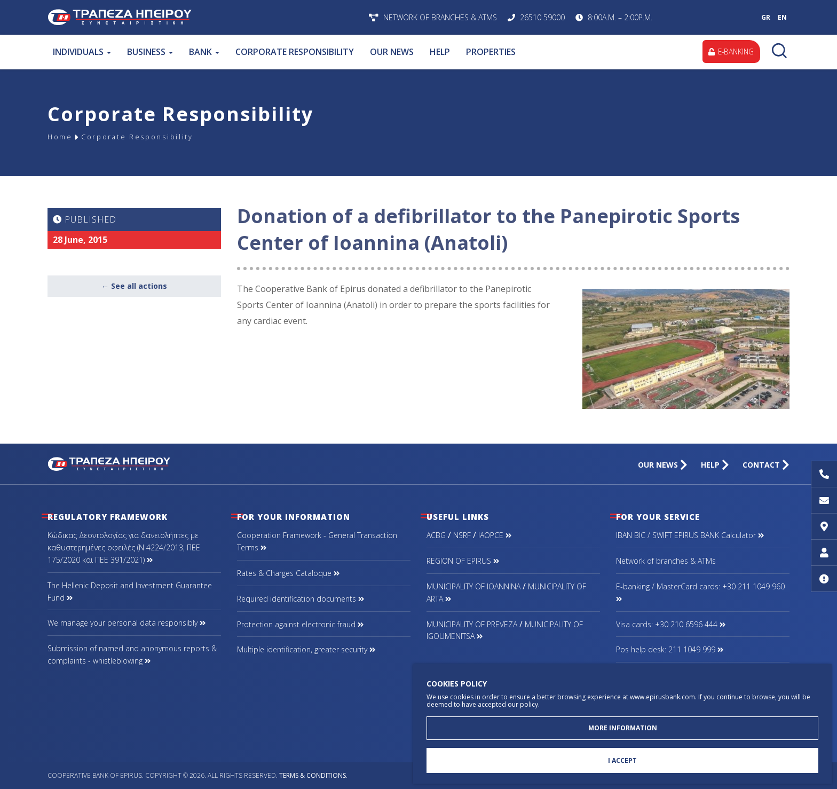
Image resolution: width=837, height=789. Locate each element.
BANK (204, 52)
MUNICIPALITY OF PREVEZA (472, 624)
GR (765, 17)
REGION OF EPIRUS (463, 561)
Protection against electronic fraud (300, 624)
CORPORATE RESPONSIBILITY (294, 52)
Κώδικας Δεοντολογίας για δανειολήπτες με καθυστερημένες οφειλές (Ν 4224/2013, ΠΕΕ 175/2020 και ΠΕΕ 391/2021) (124, 547)
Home (61, 137)
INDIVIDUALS (82, 52)
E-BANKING (730, 51)
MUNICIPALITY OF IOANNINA (473, 586)
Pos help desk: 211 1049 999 (669, 649)
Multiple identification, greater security (306, 649)
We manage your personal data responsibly (127, 623)
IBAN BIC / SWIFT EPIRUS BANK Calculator (690, 535)
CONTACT (766, 464)
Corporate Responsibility (145, 137)
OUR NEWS (392, 52)
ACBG (436, 535)
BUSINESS (150, 52)
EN (782, 17)
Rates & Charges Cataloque (288, 573)
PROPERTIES (491, 52)
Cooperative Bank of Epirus (188, 17)
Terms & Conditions (312, 775)
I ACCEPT (622, 759)
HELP (440, 52)
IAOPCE (494, 535)
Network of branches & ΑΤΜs (666, 561)
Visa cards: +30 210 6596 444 (670, 624)
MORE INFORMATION (622, 726)
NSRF (462, 535)
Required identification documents (300, 599)
